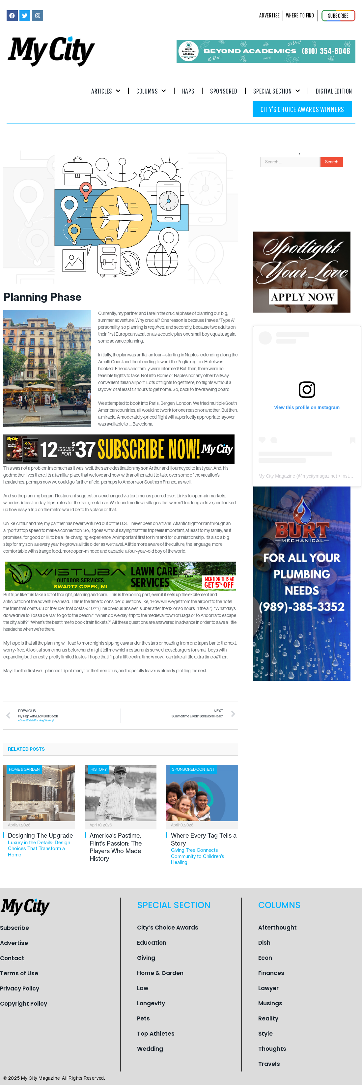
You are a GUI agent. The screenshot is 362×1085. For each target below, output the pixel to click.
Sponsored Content (193, 769)
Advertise (14, 943)
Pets (143, 1018)
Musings (270, 1003)
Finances (271, 973)
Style (265, 1034)
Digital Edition (334, 91)
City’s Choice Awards (167, 928)
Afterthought (277, 928)
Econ (265, 958)
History (99, 769)
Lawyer (268, 988)
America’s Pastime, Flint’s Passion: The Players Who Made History (116, 847)
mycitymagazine (319, 476)
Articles (106, 91)
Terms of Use (19, 973)
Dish (264, 943)
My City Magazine (277, 476)
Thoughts (272, 1049)
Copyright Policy (23, 1004)
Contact (12, 958)
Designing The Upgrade (41, 845)
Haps (188, 91)
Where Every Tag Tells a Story (204, 849)
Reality (268, 1018)
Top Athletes (156, 1034)
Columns (151, 91)
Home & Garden (24, 769)
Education (151, 943)
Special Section (276, 91)
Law (142, 988)
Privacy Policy (19, 988)
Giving (146, 958)
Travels (269, 1064)
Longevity (151, 1003)
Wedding (150, 1049)
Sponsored (223, 91)
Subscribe (14, 928)
